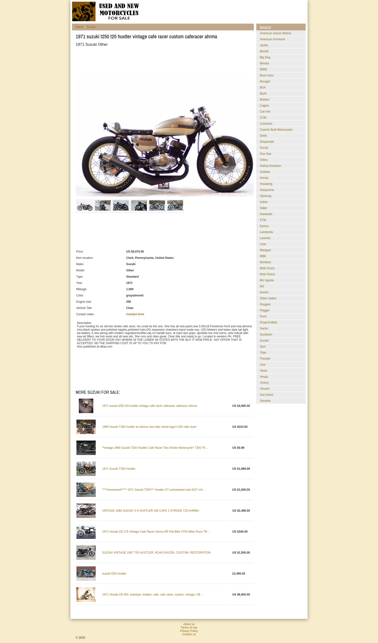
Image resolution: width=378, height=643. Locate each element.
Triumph (265, 358)
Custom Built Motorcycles (276, 129)
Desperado (267, 141)
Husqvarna (267, 190)
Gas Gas (265, 153)
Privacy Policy (189, 631)
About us (189, 624)
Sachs (264, 328)
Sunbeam (266, 334)
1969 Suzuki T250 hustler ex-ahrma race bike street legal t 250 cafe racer (149, 427)
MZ (262, 286)
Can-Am (265, 111)
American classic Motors (275, 33)
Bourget (265, 81)
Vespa (264, 376)
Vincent (265, 388)
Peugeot (265, 304)
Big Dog (265, 57)
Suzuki (91, 27)
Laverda (265, 238)
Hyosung (265, 196)
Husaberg (266, 184)
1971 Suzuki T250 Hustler (118, 468)
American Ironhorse (272, 39)
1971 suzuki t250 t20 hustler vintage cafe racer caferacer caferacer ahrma (149, 406)
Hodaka (265, 172)
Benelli (264, 51)
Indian (264, 202)
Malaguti (265, 250)
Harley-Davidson (270, 165)
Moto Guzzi (267, 268)
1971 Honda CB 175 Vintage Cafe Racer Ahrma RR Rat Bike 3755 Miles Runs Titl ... (156, 531)
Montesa (265, 262)
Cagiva (264, 105)
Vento (263, 370)
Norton (264, 292)
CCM (263, 117)
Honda (264, 178)
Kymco (264, 226)
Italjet (263, 208)
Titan (263, 352)
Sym (263, 346)
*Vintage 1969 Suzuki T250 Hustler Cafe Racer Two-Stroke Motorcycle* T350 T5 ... (155, 447)
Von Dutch (266, 394)
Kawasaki (266, 214)
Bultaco (265, 99)
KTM (263, 220)
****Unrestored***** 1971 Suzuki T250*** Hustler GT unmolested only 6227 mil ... (154, 489)
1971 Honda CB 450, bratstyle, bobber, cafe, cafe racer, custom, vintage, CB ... (152, 594)
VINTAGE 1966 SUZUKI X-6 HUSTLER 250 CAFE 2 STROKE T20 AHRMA (150, 510)
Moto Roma (267, 274)
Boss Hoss (267, 75)
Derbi (263, 135)
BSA (263, 87)
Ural (262, 364)
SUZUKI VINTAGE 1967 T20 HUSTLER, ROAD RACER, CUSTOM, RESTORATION (156, 552)
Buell (263, 93)
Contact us (189, 634)
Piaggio (265, 310)
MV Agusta (267, 280)
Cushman (266, 123)
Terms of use (189, 627)
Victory (264, 382)
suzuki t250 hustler (114, 573)
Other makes (268, 298)
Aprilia (264, 45)
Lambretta (266, 232)
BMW (263, 69)
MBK (263, 256)
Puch (263, 316)
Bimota (264, 63)
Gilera (264, 159)
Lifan (263, 244)
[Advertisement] (163, 62)
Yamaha (265, 400)
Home (79, 27)
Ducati (264, 147)
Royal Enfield (268, 322)
